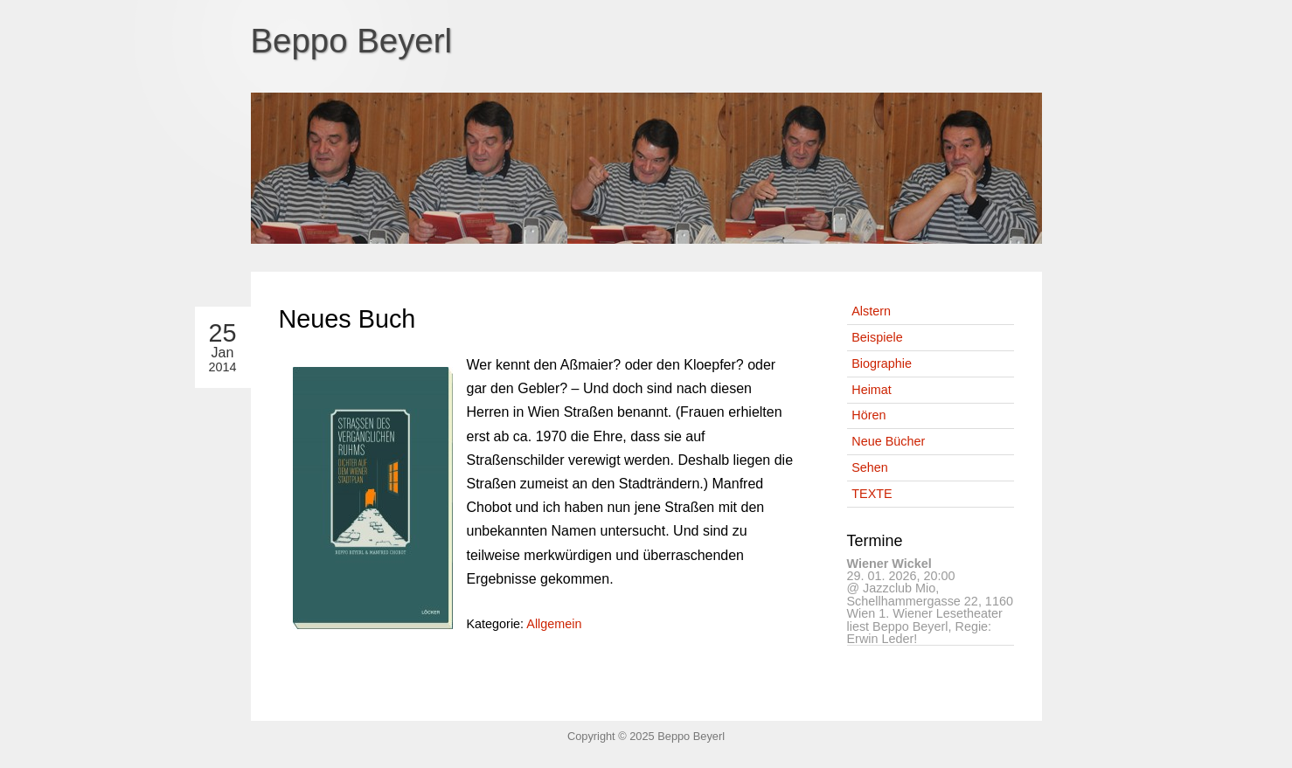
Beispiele (876, 337)
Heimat (871, 390)
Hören (868, 415)
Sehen (869, 467)
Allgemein (553, 624)
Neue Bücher (888, 441)
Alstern (871, 311)
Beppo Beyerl (352, 40)
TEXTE (871, 494)
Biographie (881, 363)
